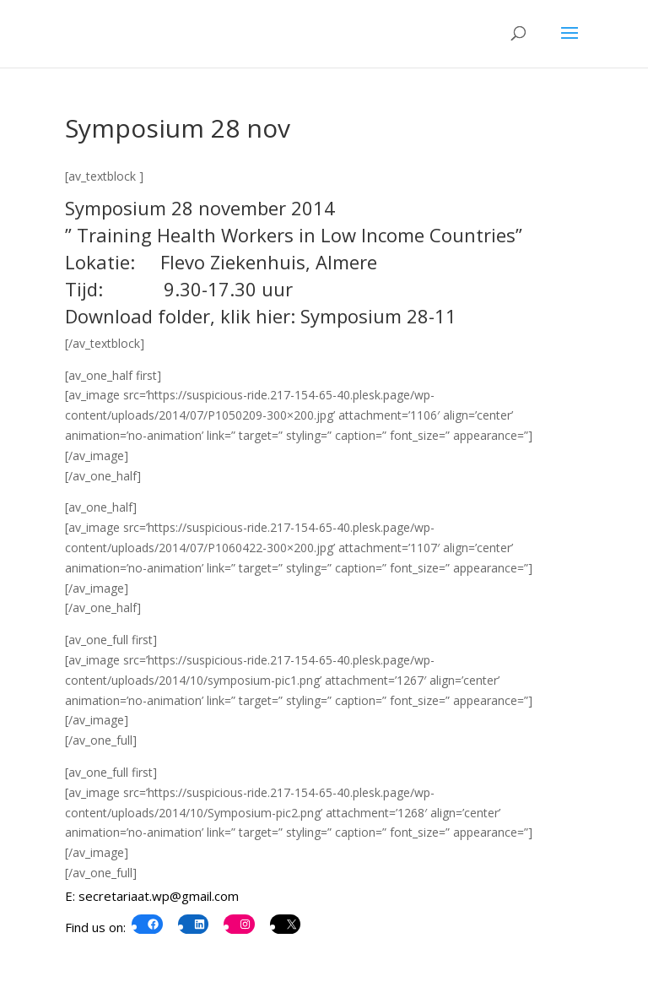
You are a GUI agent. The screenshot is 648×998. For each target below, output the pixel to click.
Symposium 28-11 (378, 315)
